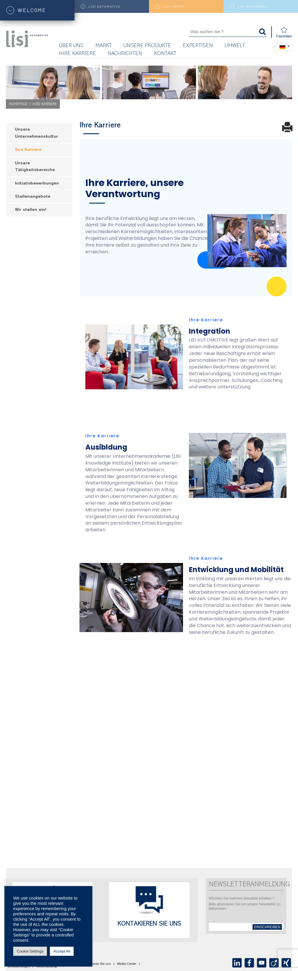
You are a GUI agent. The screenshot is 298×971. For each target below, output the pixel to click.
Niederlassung (46, 966)
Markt (103, 46)
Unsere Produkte (147, 46)
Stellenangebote (32, 197)
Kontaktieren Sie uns (96, 964)
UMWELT (235, 46)
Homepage (18, 104)
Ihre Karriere (77, 54)
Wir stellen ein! (30, 210)
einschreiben (267, 927)
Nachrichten (125, 54)
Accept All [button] (61, 951)
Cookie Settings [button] (30, 951)
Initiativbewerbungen (37, 184)
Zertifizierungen (19, 966)
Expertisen (198, 46)
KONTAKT (165, 54)
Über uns (71, 46)
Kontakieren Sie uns (149, 924)
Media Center (126, 964)
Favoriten (284, 32)
